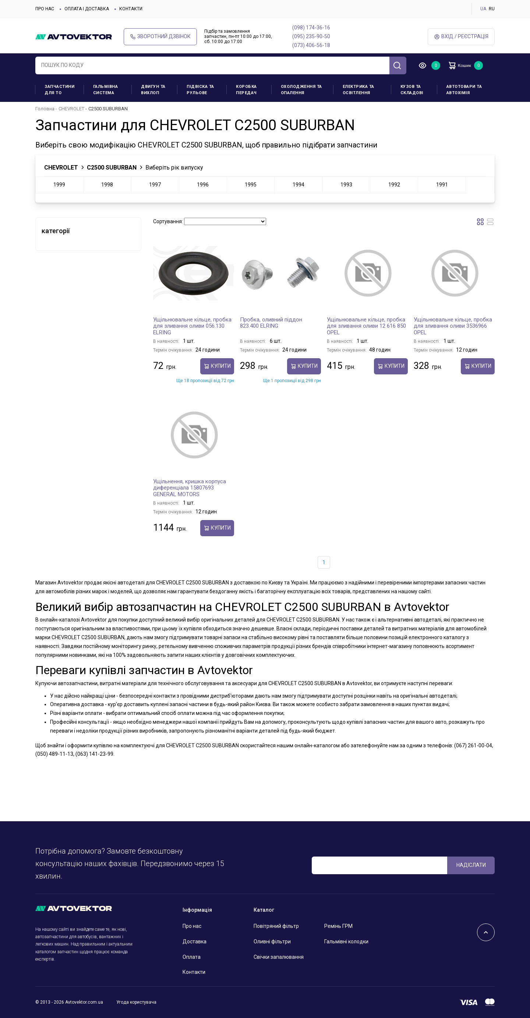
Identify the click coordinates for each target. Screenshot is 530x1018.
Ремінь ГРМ (338, 926)
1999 (59, 185)
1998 (107, 185)
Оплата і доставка (86, 8)
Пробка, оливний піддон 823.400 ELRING (271, 323)
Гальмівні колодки (346, 941)
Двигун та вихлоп (153, 89)
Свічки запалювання (279, 957)
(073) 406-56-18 (311, 45)
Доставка (194, 941)
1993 (346, 185)
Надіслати (471, 865)
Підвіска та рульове (200, 89)
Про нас (44, 8)
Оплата (192, 957)
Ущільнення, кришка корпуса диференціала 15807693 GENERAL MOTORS (189, 488)
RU (492, 8)
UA (483, 8)
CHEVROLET (71, 108)
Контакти (130, 8)
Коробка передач (246, 89)
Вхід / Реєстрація (461, 36)
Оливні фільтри (272, 941)
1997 (155, 185)
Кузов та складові (411, 89)
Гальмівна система (105, 89)
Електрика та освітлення (358, 89)
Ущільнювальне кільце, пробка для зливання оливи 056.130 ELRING (192, 326)
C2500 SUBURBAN (112, 167)
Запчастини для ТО (59, 89)
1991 (442, 185)
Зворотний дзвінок (160, 36)
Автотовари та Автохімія (464, 89)
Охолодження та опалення (301, 89)
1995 (251, 185)
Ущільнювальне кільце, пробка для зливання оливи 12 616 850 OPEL (366, 326)
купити (217, 366)
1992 (394, 185)
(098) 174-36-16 (311, 28)
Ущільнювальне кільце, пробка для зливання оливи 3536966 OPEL (453, 326)
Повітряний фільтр (276, 926)
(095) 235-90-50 (311, 36)
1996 (203, 185)
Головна (44, 108)
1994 (298, 185)
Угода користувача (136, 1002)
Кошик (463, 65)
